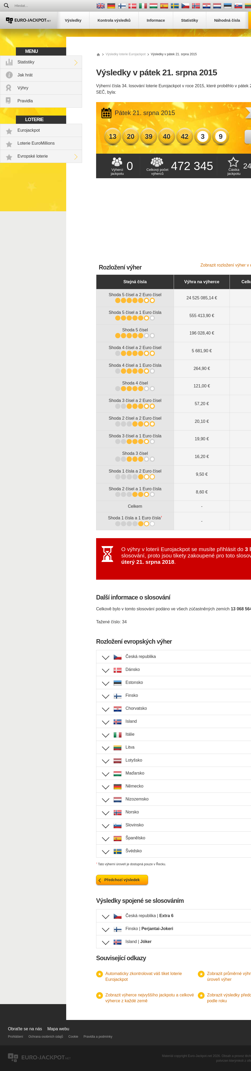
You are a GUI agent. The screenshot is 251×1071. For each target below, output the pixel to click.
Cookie (73, 1036)
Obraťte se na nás (25, 1029)
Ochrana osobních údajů (45, 1036)
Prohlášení (15, 1036)
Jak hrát (25, 75)
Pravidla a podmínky (98, 1036)
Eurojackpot (28, 130)
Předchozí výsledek (122, 880)
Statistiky (25, 62)
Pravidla (25, 101)
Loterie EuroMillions (36, 143)
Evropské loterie (32, 156)
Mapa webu (58, 1029)
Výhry (22, 88)
